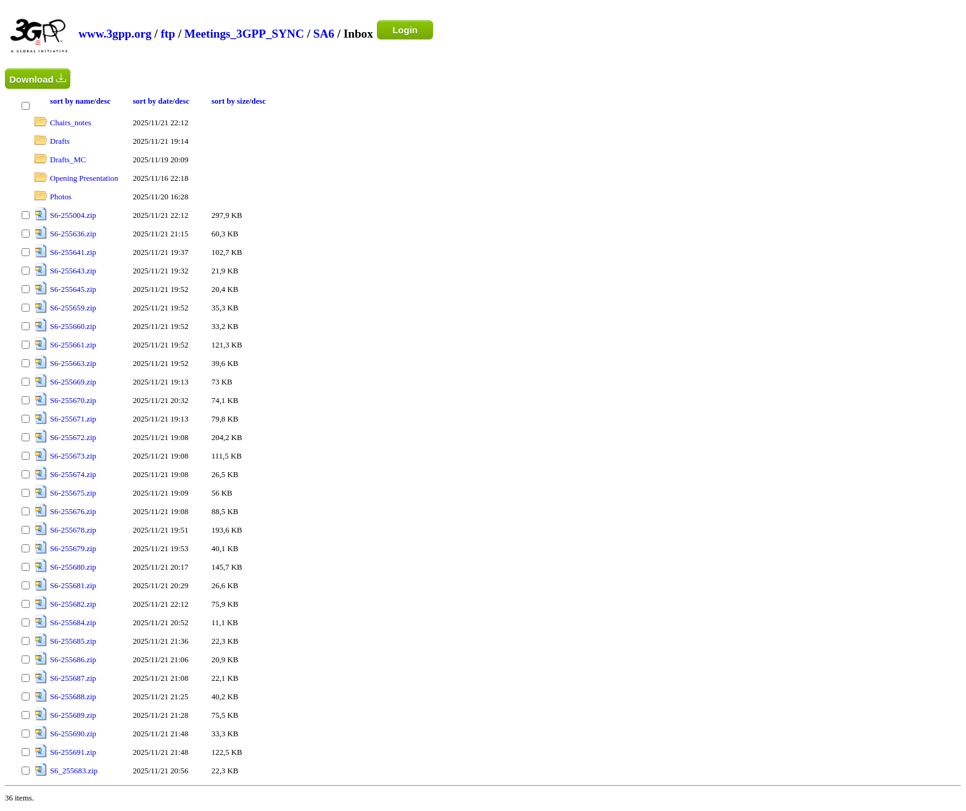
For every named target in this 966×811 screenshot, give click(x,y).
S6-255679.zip (73, 548)
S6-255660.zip (73, 326)
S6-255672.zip (73, 437)
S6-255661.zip (73, 345)
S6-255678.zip (73, 530)
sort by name (72, 101)
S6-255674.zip (73, 474)
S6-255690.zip (73, 734)
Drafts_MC (68, 160)
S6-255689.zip (73, 715)
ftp (167, 33)
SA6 (323, 33)
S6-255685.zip (73, 641)
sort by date (153, 101)
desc (103, 101)
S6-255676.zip (73, 511)
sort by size (230, 101)
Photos (61, 197)
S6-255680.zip (73, 567)
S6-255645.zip (73, 289)
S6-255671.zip (73, 419)
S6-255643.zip (73, 271)
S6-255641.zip (73, 252)
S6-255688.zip (73, 696)
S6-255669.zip (73, 382)
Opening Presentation (84, 178)
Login (405, 30)
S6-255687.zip (73, 678)
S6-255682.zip (73, 604)
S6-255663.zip (73, 363)
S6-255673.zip (73, 456)
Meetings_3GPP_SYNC (244, 33)
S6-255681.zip (73, 585)
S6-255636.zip (73, 234)
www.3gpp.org (114, 33)
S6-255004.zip (73, 215)
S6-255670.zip (73, 400)
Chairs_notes (70, 123)
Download (37, 79)
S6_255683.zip (73, 771)
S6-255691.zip (73, 752)
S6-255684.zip (73, 622)
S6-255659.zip (73, 308)
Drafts (60, 141)
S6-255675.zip (73, 493)
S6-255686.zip (73, 659)
